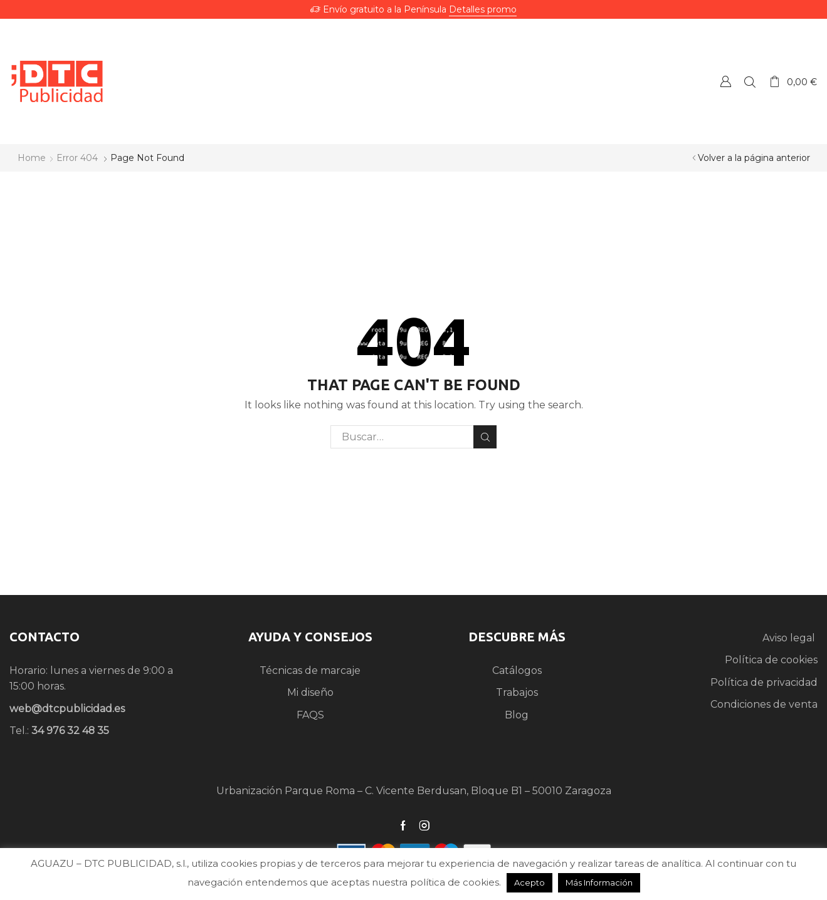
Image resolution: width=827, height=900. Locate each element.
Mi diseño (310, 692)
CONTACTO (44, 636)
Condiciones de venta (764, 704)
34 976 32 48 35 (70, 731)
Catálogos (517, 670)
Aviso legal (790, 638)
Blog (517, 715)
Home (32, 157)
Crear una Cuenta (725, 81)
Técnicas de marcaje (310, 670)
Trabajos (517, 692)
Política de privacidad (764, 682)
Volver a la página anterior (754, 157)
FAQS (310, 715)
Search (485, 437)
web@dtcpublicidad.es (67, 709)
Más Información (599, 882)
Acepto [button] (529, 882)
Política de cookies (771, 660)
